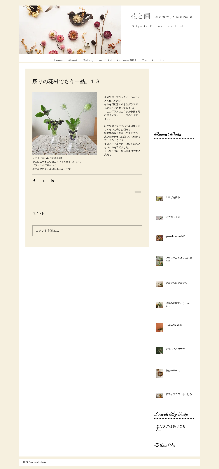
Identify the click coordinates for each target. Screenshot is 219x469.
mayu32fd (143, 26)
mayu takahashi (170, 26)
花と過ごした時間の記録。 (176, 17)
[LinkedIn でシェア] (52, 180)
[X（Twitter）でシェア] (43, 180)
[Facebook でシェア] (34, 180)
